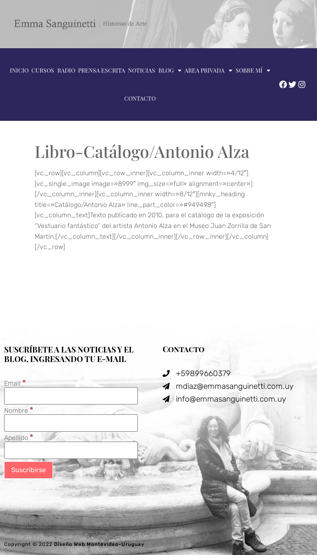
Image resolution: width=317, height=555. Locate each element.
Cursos (42, 70)
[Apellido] (71, 450)
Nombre (18, 410)
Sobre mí (253, 70)
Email (15, 383)
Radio (66, 70)
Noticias (141, 70)
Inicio (19, 70)
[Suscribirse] (28, 470)
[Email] (71, 395)
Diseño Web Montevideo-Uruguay (99, 544)
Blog (170, 70)
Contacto (140, 98)
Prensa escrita (101, 70)
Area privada (208, 70)
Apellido (18, 437)
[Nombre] (71, 423)
